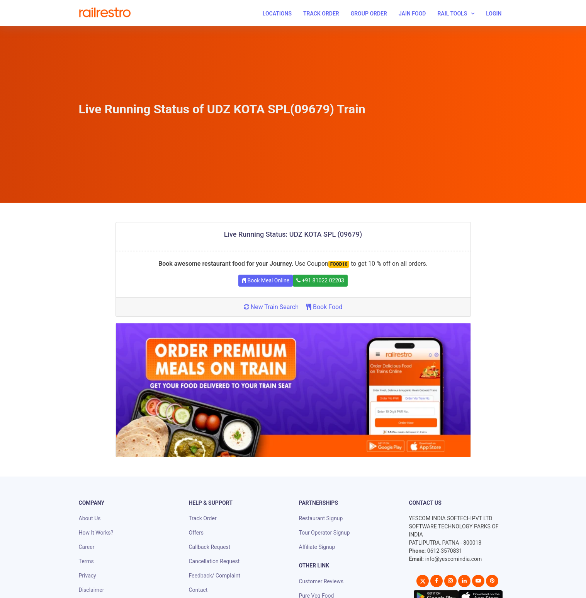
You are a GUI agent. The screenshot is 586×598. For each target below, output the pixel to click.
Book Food (324, 307)
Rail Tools (452, 13)
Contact (198, 590)
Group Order (369, 13)
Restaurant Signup (321, 518)
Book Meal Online (265, 280)
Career (87, 547)
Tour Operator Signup (324, 533)
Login (493, 13)
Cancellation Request (214, 561)
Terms (86, 561)
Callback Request (210, 547)
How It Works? (96, 533)
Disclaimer (91, 590)
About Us (90, 518)
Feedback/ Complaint (214, 575)
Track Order (321, 13)
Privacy (87, 575)
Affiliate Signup (317, 547)
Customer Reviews (321, 581)
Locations (277, 13)
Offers (196, 533)
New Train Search (271, 307)
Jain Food (412, 13)
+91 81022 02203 (320, 280)
